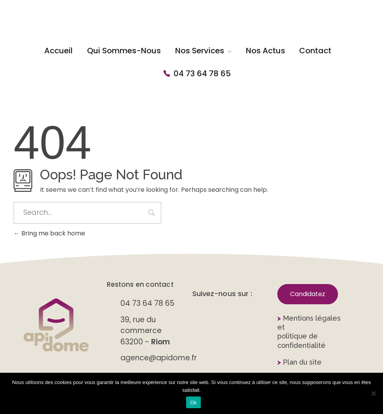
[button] (307, 294)
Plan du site (299, 362)
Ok (193, 402)
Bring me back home (49, 233)
